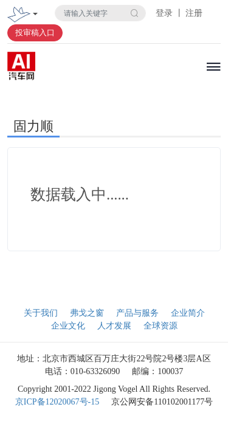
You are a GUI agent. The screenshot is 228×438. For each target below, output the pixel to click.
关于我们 (41, 313)
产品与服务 (137, 313)
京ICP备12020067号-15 (57, 401)
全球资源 (160, 325)
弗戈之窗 (87, 313)
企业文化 (68, 325)
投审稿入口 (35, 32)
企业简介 (188, 313)
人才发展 (114, 325)
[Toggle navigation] (35, 14)
